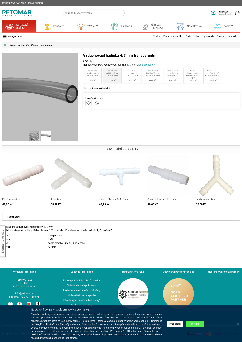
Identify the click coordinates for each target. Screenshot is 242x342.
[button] (34, 136)
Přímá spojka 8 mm (11, 199)
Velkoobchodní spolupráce (81, 285)
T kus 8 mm (56, 199)
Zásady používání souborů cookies (81, 280)
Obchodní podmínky (81, 305)
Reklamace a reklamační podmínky (81, 290)
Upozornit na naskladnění (96, 88)
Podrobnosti (13, 217)
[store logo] (16, 13)
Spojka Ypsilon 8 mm (206, 199)
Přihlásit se (223, 11)
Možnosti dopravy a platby (81, 295)
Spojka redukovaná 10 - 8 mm (162, 199)
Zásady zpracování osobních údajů (81, 300)
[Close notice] (238, 325)
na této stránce (70, 339)
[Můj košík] (237, 13)
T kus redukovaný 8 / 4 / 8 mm (114, 199)
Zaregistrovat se (226, 14)
